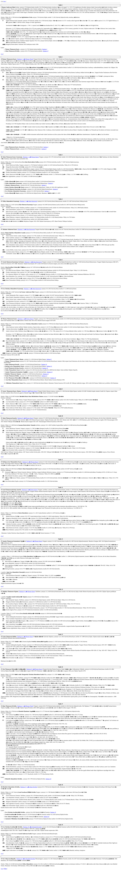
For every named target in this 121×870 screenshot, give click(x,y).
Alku (2, 54)
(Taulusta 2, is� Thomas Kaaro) (31, 157)
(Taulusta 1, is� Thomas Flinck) (25, 59)
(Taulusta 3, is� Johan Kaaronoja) (28, 201)
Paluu (4, 1)
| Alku (2, 1)
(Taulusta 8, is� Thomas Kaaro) (29, 391)
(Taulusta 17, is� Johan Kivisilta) (28, 787)
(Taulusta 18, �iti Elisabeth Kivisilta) (32, 827)
